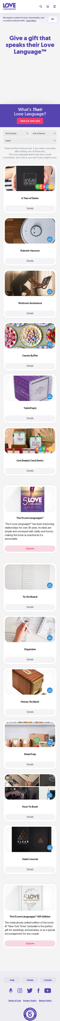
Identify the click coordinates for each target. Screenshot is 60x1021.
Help (12, 980)
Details (30, 208)
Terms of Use (14, 1000)
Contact (48, 980)
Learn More (31, 20)
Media (30, 980)
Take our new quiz (30, 121)
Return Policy (45, 1000)
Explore (30, 548)
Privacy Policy (30, 1000)
